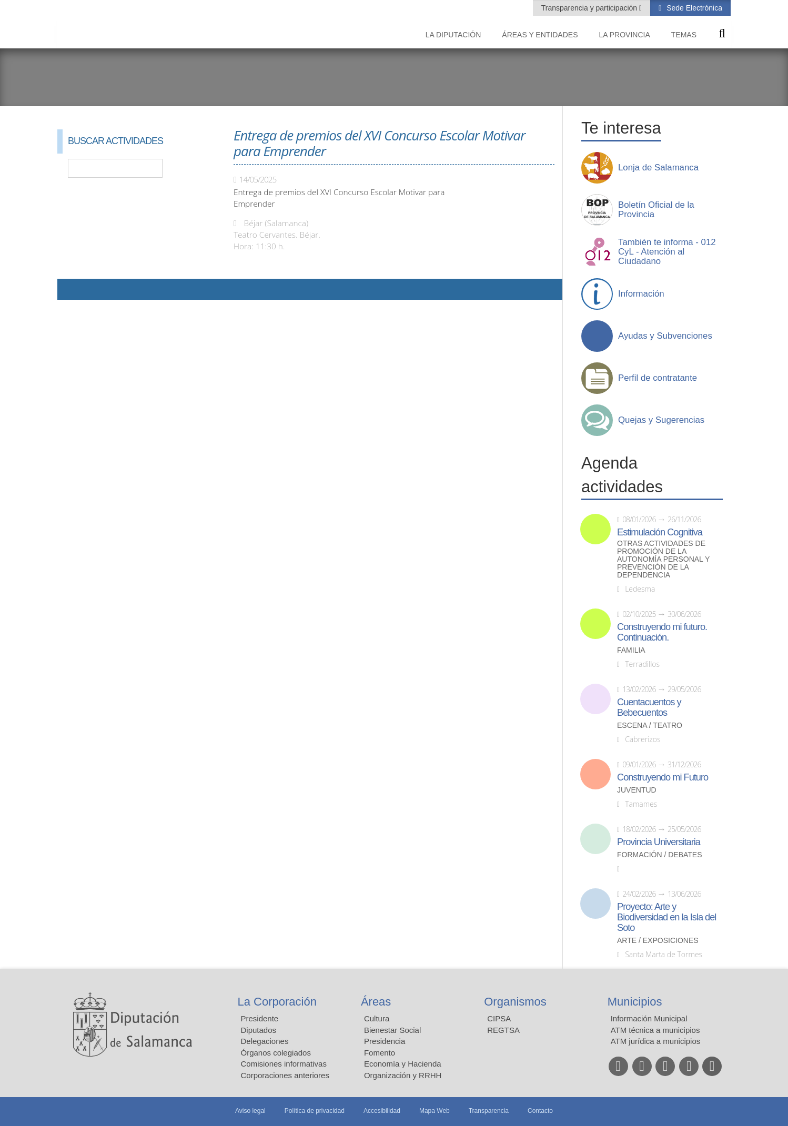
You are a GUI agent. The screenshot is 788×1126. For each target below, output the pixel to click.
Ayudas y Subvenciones (665, 336)
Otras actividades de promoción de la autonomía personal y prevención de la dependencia (663, 559)
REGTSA (503, 1030)
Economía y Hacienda (402, 1063)
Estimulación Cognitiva (659, 532)
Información (641, 294)
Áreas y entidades (540, 35)
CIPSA (499, 1018)
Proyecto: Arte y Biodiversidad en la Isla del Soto (666, 917)
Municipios (635, 1001)
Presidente (260, 1018)
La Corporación (277, 1001)
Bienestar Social (392, 1030)
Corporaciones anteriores (285, 1075)
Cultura (376, 1018)
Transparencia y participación (590, 8)
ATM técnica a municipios (655, 1030)
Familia (631, 650)
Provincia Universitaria (658, 842)
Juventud (636, 790)
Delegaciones (265, 1041)
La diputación (453, 35)
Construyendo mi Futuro (662, 777)
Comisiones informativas (284, 1063)
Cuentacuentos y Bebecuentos (649, 707)
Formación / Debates (659, 855)
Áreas (376, 1001)
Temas (683, 35)
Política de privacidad (315, 1110)
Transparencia (489, 1110)
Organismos (515, 1001)
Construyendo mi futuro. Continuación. (662, 632)
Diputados (259, 1030)
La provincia (624, 35)
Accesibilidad (381, 1110)
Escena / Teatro (649, 725)
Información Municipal (649, 1018)
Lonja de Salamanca (658, 168)
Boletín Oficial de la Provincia (656, 209)
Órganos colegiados (276, 1052)
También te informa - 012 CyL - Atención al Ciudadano (667, 252)
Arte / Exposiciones (658, 941)
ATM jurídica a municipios (656, 1041)
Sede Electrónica (693, 8)
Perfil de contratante (657, 378)
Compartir (70, 289)
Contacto (540, 1110)
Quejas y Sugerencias (661, 420)
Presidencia (384, 1041)
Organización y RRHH (403, 1075)
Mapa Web (434, 1110)
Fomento (379, 1052)
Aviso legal (250, 1110)
